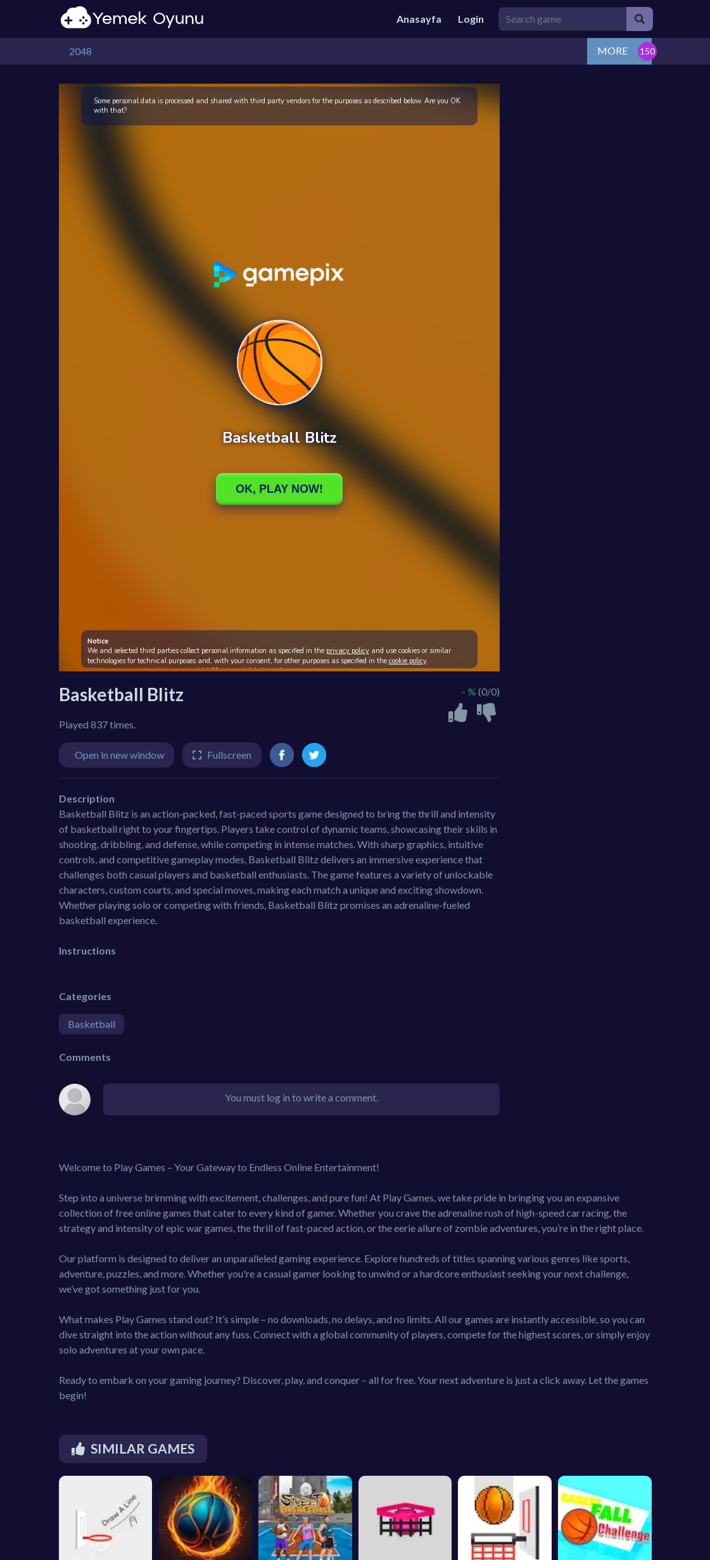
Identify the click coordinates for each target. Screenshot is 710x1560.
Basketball (91, 1024)
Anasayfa (418, 19)
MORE (612, 50)
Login (471, 19)
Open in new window (119, 755)
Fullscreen (229, 755)
